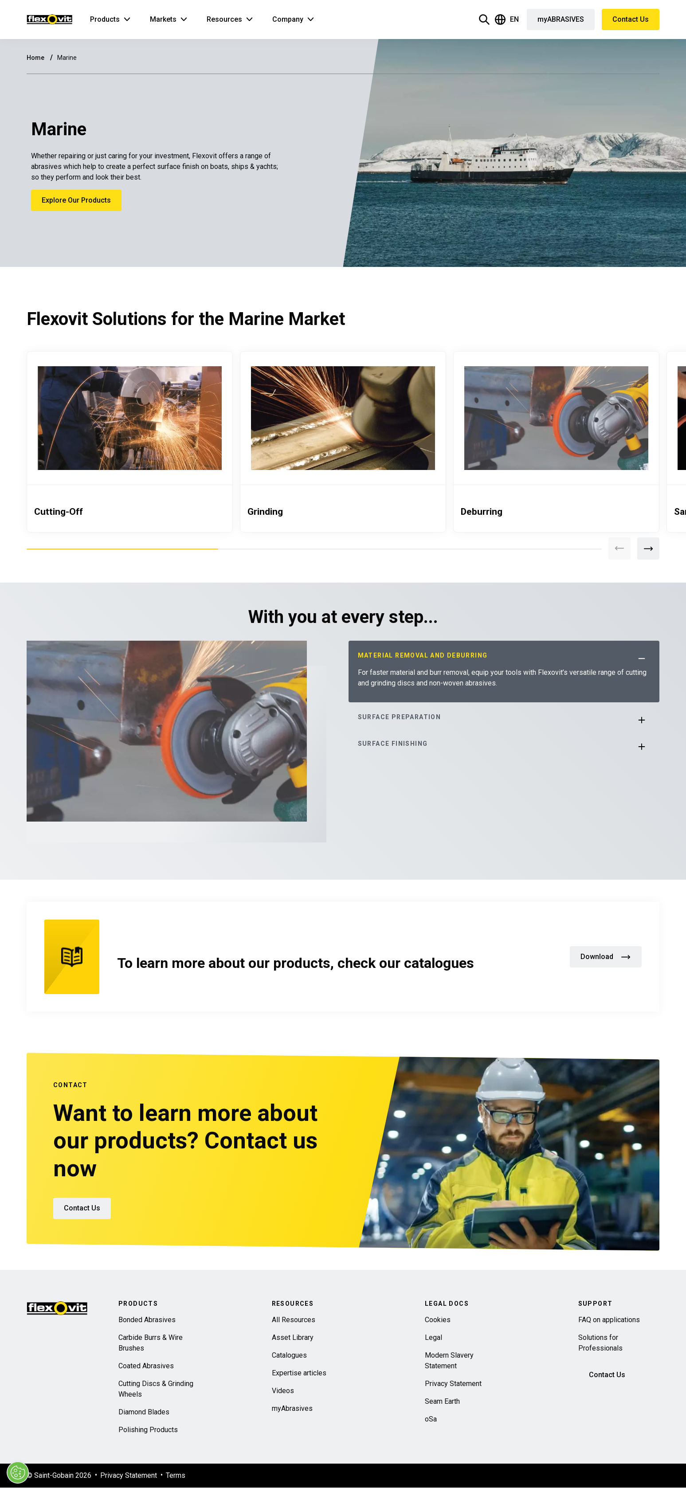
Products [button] (105, 19)
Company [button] (287, 19)
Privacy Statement (453, 1383)
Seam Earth (442, 1401)
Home (36, 57)
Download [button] (605, 957)
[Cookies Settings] (17, 1472)
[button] (641, 720)
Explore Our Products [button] (76, 200)
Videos (283, 1390)
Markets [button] (163, 19)
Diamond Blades (143, 1412)
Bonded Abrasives (147, 1320)
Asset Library (293, 1337)
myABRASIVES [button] (560, 19)
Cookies (438, 1320)
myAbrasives (292, 1408)
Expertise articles (299, 1373)
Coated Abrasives (146, 1366)
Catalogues (289, 1355)
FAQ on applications (609, 1320)
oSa (431, 1419)
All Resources (293, 1320)
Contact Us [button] (630, 19)
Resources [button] (224, 19)
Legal (433, 1337)
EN (507, 19)
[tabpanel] (130, 442)
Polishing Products (148, 1429)
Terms (175, 1475)
